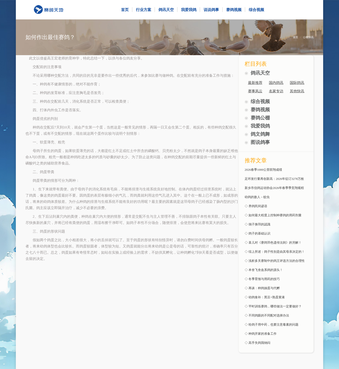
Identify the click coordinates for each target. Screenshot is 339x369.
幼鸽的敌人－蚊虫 (257, 197)
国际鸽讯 (297, 83)
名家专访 (276, 91)
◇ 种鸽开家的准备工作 (261, 333)
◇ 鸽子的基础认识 (257, 233)
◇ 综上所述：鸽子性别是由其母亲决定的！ (275, 251)
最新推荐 (255, 83)
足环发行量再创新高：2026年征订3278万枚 (274, 179)
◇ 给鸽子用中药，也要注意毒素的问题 (271, 324)
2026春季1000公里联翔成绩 (263, 169)
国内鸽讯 (276, 83)
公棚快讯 (308, 37)
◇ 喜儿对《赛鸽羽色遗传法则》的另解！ (273, 242)
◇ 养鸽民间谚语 (256, 206)
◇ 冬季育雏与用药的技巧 (262, 279)
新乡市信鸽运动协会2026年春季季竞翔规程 (274, 188)
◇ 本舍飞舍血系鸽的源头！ (264, 270)
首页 (295, 37)
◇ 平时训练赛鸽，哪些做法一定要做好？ (273, 306)
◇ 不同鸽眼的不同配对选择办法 (267, 315)
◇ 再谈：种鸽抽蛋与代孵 (262, 288)
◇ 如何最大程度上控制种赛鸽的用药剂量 (273, 215)
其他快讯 (297, 91)
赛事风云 (255, 91)
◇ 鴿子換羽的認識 (257, 224)
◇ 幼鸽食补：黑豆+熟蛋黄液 (265, 297)
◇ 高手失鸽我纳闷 (257, 343)
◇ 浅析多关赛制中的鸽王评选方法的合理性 (275, 261)
